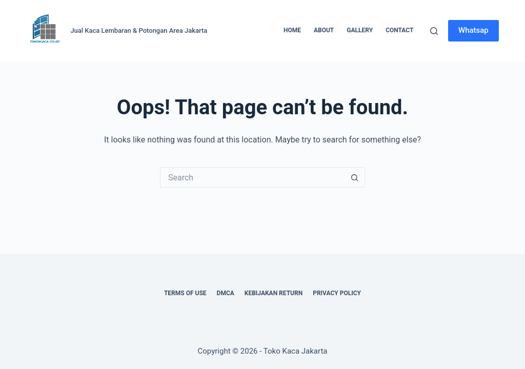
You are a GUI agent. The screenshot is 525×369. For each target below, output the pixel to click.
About (324, 30)
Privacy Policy (337, 293)
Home (292, 30)
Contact (399, 30)
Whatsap (473, 30)
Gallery (360, 30)
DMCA (225, 293)
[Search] (434, 31)
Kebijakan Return (273, 293)
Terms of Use (185, 293)
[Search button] (355, 177)
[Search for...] (252, 177)
